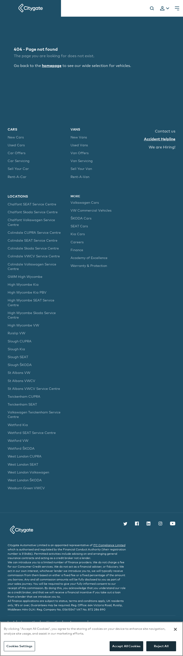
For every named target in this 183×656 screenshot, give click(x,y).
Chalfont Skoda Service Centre (33, 212)
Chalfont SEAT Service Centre (32, 204)
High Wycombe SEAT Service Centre (31, 302)
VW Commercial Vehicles (91, 210)
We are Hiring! (162, 147)
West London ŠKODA (25, 480)
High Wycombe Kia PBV (27, 292)
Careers (77, 242)
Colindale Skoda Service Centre (33, 248)
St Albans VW (19, 373)
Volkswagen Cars (85, 202)
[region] (91, 639)
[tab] (164, 8)
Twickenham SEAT (22, 404)
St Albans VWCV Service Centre (34, 388)
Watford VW (18, 440)
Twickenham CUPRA (24, 396)
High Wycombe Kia (23, 284)
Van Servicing (82, 161)
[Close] (175, 629)
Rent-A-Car (17, 177)
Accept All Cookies (126, 646)
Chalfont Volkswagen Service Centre (31, 222)
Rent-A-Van (80, 177)
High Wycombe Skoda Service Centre (32, 315)
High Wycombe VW (23, 325)
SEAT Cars (79, 226)
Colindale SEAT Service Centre (32, 240)
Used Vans (79, 145)
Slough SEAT (18, 357)
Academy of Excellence (89, 258)
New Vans (79, 137)
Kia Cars (78, 234)
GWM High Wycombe (25, 277)
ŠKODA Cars (81, 218)
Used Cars (16, 145)
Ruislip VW (16, 333)
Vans (75, 129)
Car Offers (16, 153)
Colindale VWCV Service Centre (34, 256)
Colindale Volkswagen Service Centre (32, 266)
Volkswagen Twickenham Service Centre (34, 414)
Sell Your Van (81, 169)
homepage (51, 65)
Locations (18, 196)
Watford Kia (18, 425)
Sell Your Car (18, 169)
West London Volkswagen (28, 472)
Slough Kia (16, 349)
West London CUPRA (24, 456)
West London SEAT (23, 464)
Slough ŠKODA (20, 365)
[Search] (152, 8)
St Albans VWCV (21, 381)
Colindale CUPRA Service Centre (34, 232)
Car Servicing (19, 161)
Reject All (161, 646)
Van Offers (80, 153)
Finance (77, 250)
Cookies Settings (19, 646)
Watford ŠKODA (21, 448)
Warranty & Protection (89, 266)
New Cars (16, 137)
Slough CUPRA (19, 341)
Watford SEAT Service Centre (32, 433)
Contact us (165, 131)
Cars (12, 129)
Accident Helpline (159, 139)
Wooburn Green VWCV (26, 488)
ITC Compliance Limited (109, 545)
